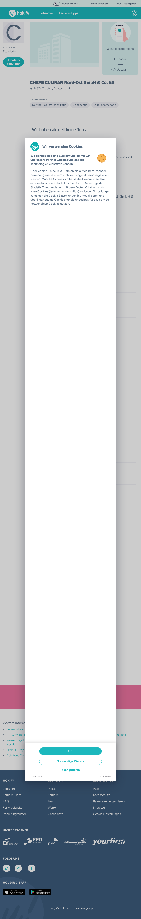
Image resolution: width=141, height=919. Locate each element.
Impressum (105, 776)
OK (70, 751)
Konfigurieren (70, 770)
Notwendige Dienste (70, 761)
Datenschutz (36, 776)
